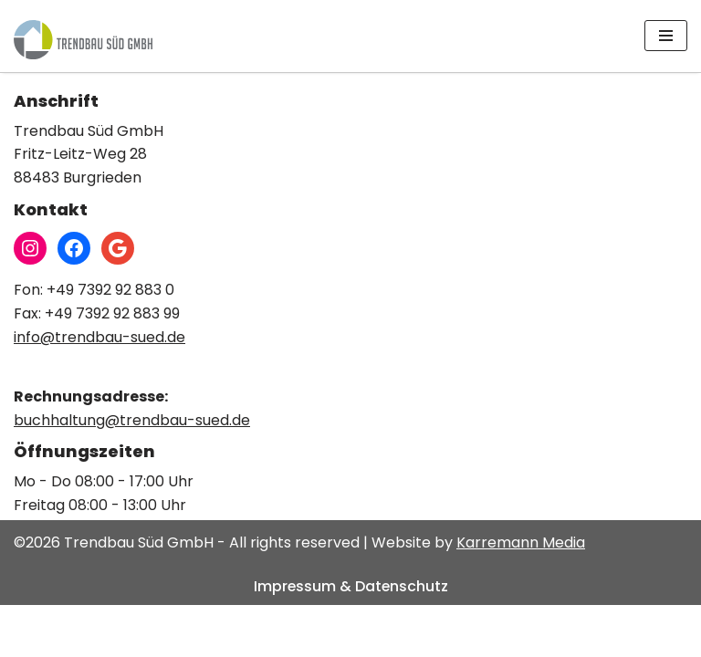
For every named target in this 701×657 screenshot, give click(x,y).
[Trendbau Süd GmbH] (83, 39)
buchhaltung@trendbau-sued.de (132, 471)
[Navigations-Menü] (665, 35)
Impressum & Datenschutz (351, 637)
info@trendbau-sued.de (99, 388)
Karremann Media (520, 594)
